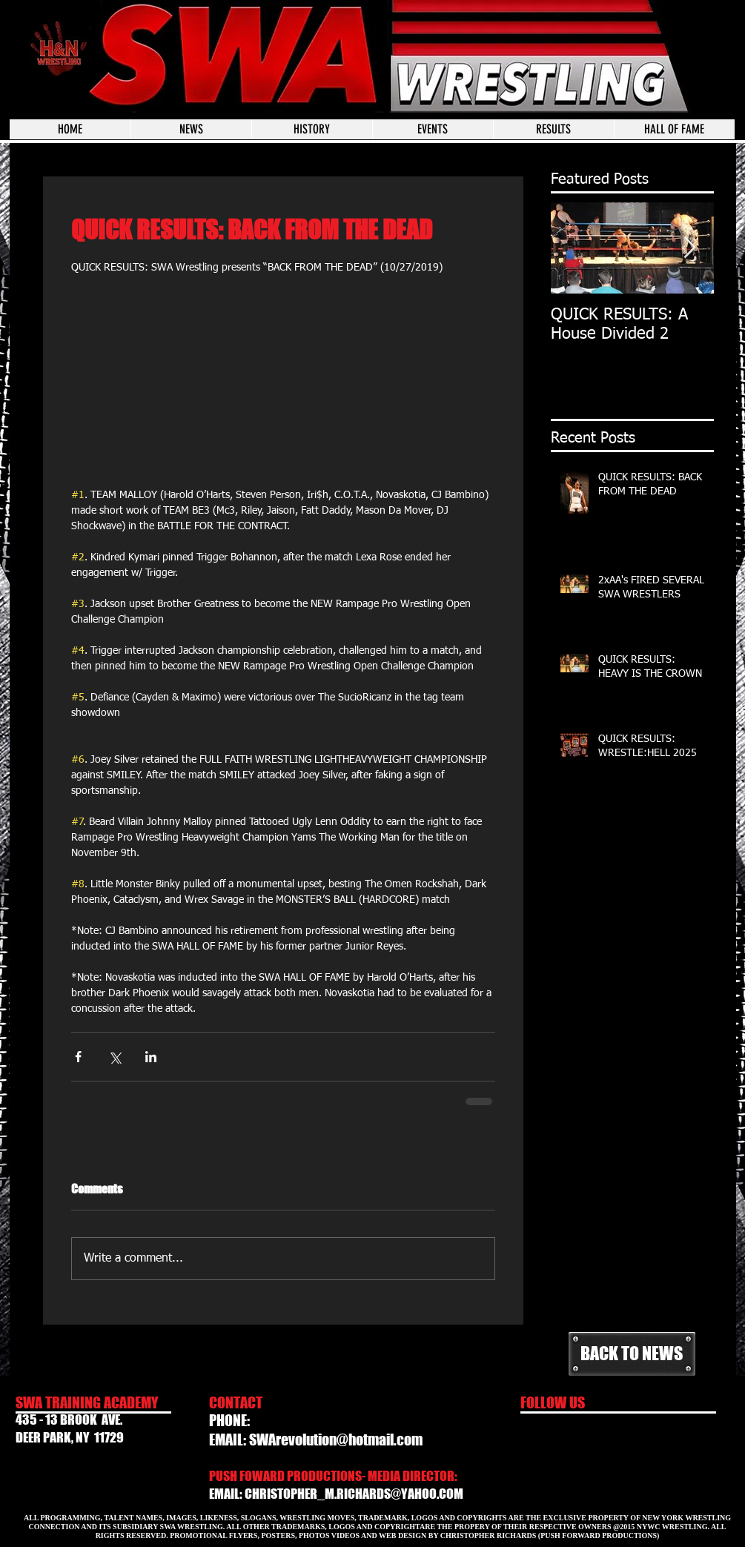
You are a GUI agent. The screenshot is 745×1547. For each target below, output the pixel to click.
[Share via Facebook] (78, 1057)
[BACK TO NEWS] (632, 1354)
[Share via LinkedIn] (151, 1057)
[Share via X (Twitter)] (114, 1057)
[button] (432, 129)
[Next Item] (690, 247)
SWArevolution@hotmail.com (336, 1439)
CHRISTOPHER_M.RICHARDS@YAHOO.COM (354, 1493)
